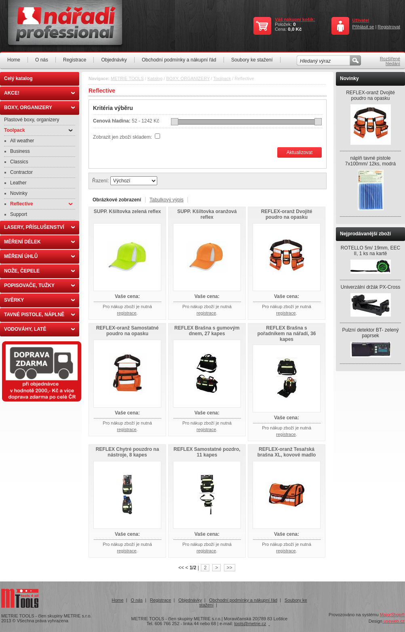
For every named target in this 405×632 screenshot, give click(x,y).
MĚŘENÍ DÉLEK (39, 242)
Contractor (21, 172)
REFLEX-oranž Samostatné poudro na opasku (127, 330)
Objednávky (114, 60)
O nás (41, 60)
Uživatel (360, 20)
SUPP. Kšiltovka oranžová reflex (206, 214)
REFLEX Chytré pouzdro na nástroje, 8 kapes (127, 452)
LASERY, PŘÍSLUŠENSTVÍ (39, 227)
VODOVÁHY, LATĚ (39, 329)
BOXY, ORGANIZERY (39, 107)
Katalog (155, 78)
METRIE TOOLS (127, 78)
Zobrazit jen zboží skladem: (123, 137)
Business (20, 151)
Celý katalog (18, 78)
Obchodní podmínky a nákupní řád (179, 60)
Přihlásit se (363, 26)
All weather (22, 141)
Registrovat (389, 26)
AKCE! (39, 93)
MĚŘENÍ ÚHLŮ (39, 256)
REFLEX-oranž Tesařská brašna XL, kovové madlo (286, 452)
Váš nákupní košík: (295, 19)
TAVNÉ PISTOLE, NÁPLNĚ (39, 314)
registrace (126, 313)
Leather (18, 183)
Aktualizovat (300, 152)
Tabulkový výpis (167, 200)
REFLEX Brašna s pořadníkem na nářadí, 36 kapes (286, 333)
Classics (19, 162)
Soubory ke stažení (252, 60)
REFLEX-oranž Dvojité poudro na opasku (286, 214)
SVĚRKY (39, 300)
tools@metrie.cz (250, 623)
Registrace (74, 60)
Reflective (41, 204)
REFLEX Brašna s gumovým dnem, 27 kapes (206, 330)
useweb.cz (393, 621)
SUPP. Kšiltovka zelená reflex (127, 211)
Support (18, 214)
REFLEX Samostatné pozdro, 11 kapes (206, 452)
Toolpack (38, 130)
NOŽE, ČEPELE (39, 271)
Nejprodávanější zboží (365, 234)
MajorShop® (392, 614)
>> (229, 568)
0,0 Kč (295, 29)
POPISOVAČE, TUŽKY (39, 285)
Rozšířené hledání (390, 61)
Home (13, 60)
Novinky (18, 193)
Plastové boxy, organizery (31, 120)
